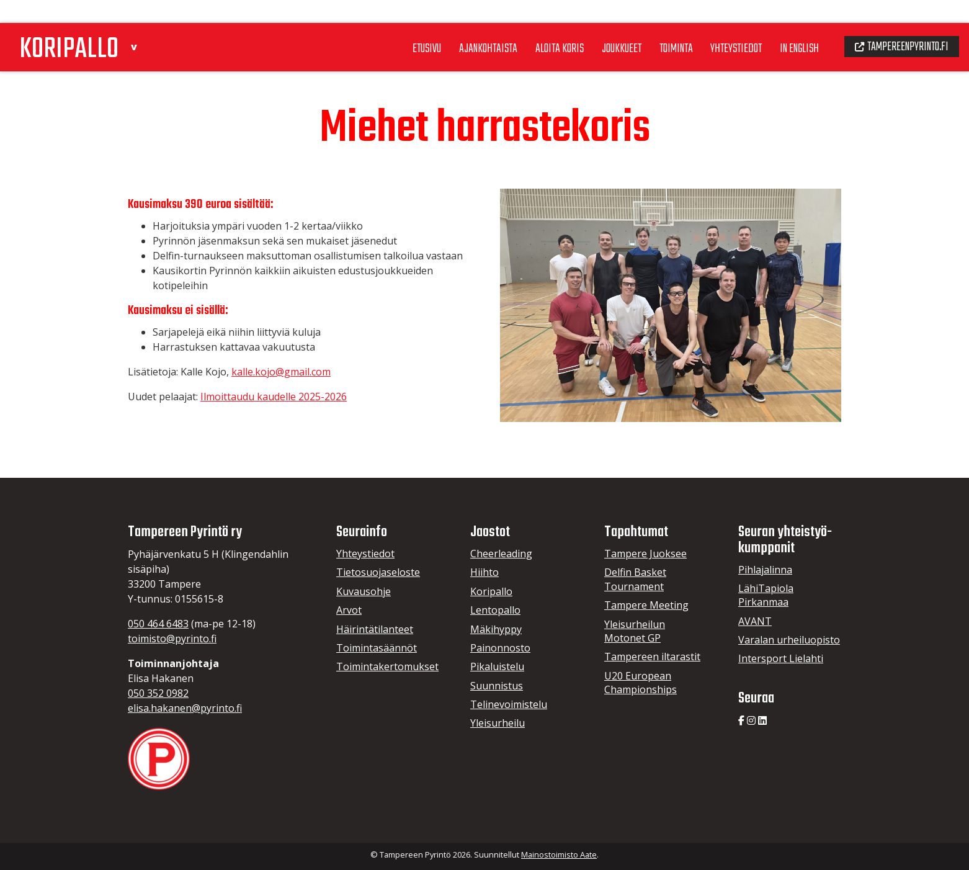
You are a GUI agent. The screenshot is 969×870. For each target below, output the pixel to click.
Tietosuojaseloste (378, 572)
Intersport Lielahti (780, 658)
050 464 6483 (158, 623)
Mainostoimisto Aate (559, 854)
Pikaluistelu (497, 666)
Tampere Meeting (646, 605)
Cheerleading (501, 553)
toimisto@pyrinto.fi (172, 638)
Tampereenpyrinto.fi (897, 22)
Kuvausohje (363, 591)
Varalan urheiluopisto (789, 640)
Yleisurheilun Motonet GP (634, 631)
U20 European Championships (640, 682)
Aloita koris (533, 24)
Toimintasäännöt (376, 648)
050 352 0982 (158, 693)
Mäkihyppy (496, 629)
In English (788, 24)
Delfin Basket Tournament (635, 579)
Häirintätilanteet (374, 629)
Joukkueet (598, 24)
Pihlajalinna (765, 569)
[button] (146, 21)
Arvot (349, 610)
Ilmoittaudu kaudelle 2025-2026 (273, 396)
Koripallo (491, 591)
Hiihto (484, 572)
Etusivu (393, 24)
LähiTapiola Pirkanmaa (765, 595)
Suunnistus (496, 686)
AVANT (755, 621)
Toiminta (656, 24)
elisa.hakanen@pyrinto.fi (185, 708)
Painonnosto (500, 648)
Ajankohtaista (458, 24)
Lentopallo (495, 610)
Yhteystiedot (721, 24)
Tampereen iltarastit (652, 656)
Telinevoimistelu (508, 704)
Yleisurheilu (497, 723)
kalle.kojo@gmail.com (281, 372)
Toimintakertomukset (387, 666)
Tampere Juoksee (645, 553)
